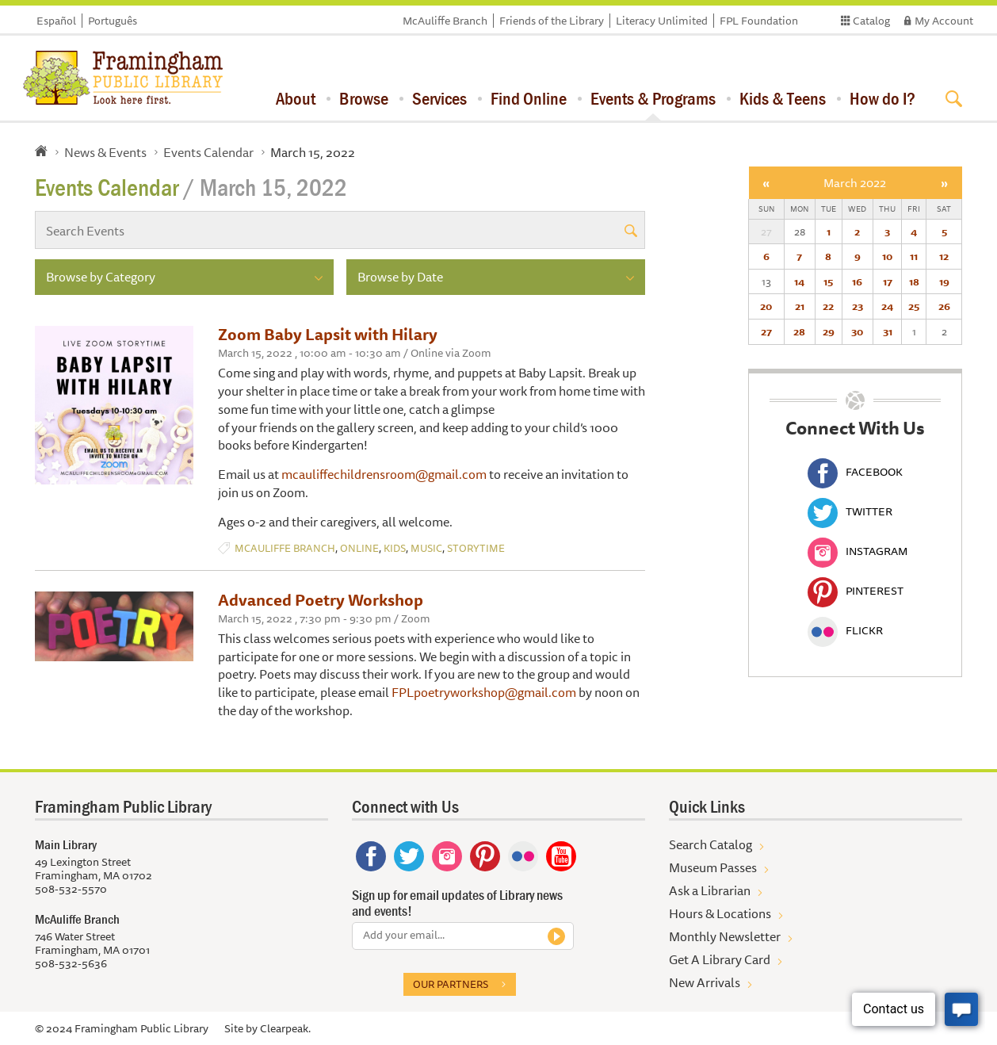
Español (56, 20)
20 (766, 306)
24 (887, 306)
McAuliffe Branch (445, 20)
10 (887, 256)
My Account (944, 20)
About (295, 98)
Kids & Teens (782, 98)
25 (913, 306)
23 (857, 306)
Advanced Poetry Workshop (320, 600)
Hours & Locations (720, 913)
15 (828, 281)
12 (944, 256)
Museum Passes (713, 867)
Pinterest (855, 590)
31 (887, 331)
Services (439, 98)
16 (857, 281)
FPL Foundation (759, 20)
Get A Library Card (719, 959)
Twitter (850, 511)
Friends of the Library (551, 20)
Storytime (476, 548)
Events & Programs (653, 98)
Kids (395, 548)
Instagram (857, 551)
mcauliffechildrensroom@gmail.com (384, 474)
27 (766, 331)
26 (944, 306)
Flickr (845, 630)
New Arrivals (704, 982)
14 (799, 281)
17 (887, 281)
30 (857, 331)
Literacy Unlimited (662, 20)
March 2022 (854, 183)
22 (828, 306)
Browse (363, 98)
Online (359, 548)
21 (799, 306)
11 (914, 256)
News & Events (105, 152)
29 (829, 331)
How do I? (882, 98)
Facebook (855, 471)
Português (112, 20)
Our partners (450, 984)
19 (944, 281)
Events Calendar (208, 152)
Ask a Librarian (710, 890)
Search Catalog (710, 844)
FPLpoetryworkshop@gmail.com (484, 692)
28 (799, 331)
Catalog (871, 20)
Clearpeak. (285, 1028)
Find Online (529, 98)
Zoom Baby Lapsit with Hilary (327, 334)
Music (426, 548)
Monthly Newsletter (725, 936)
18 (914, 281)
